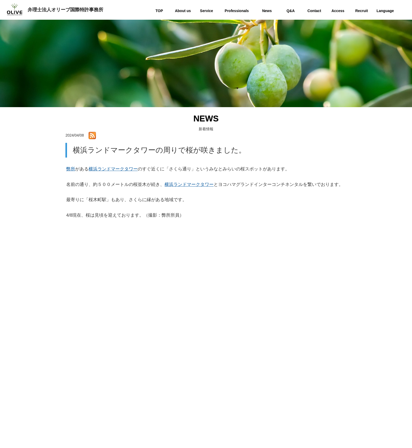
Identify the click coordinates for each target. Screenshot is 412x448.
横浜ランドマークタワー (113, 168)
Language (288, 422)
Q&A (284, 388)
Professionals (291, 375)
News (285, 381)
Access (286, 402)
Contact (287, 395)
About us (288, 361)
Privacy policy (291, 409)
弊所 (70, 168)
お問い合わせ (131, 380)
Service (286, 368)
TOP (284, 354)
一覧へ (206, 312)
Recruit (286, 416)
